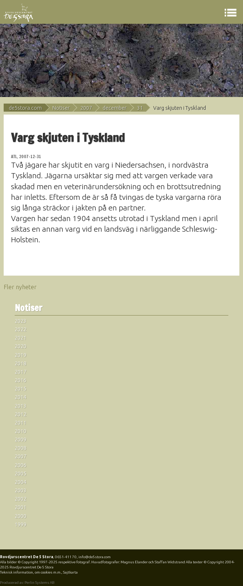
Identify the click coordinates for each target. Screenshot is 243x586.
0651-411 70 (66, 557)
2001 (20, 507)
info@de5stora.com (94, 557)
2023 (20, 321)
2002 (20, 499)
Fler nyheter (20, 287)
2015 (20, 389)
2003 (20, 490)
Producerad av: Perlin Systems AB (27, 583)
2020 (20, 346)
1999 (20, 524)
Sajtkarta (70, 572)
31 (140, 108)
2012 (20, 414)
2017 (20, 372)
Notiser (61, 108)
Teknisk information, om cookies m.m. (30, 572)
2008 (20, 448)
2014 (20, 397)
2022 (20, 329)
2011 (20, 423)
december (114, 108)
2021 (20, 338)
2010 (20, 431)
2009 (20, 440)
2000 (20, 516)
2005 (20, 474)
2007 (86, 108)
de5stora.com (25, 108)
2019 (20, 355)
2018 (20, 363)
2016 (20, 380)
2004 (20, 482)
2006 (20, 465)
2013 (20, 406)
